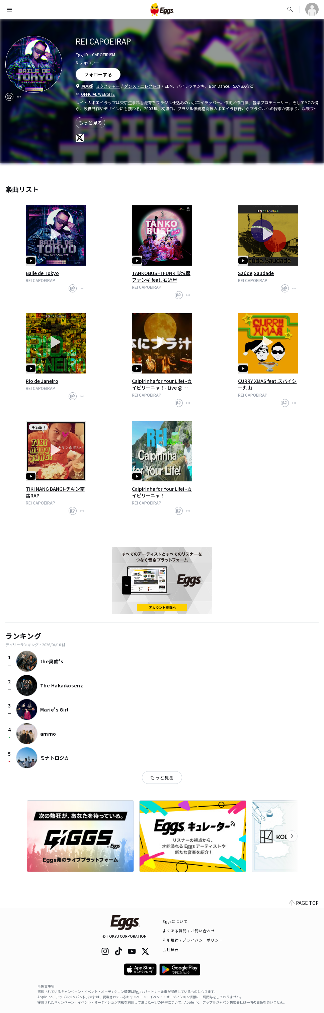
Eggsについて (175, 921)
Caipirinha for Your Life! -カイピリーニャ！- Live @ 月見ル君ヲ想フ (162, 384)
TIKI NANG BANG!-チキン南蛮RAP (55, 492)
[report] (19, 97)
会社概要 (171, 949)
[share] (9, 97)
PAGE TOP (304, 902)
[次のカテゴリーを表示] (292, 836)
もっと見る (90, 122)
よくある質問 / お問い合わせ (189, 930)
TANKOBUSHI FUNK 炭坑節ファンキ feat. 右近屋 (161, 276)
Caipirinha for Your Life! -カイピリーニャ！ (162, 492)
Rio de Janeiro (42, 381)
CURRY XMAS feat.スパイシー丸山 (267, 384)
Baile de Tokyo (42, 273)
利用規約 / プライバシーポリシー (193, 940)
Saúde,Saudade (256, 273)
